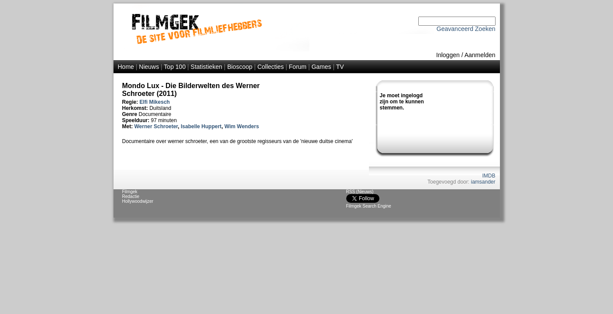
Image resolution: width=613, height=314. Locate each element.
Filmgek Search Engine (368, 206)
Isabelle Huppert (201, 126)
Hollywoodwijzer (138, 201)
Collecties (270, 66)
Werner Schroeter (156, 126)
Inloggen (448, 54)
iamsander (483, 182)
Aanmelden (480, 54)
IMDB (489, 176)
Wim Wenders (241, 126)
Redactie (130, 196)
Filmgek (130, 191)
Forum (297, 66)
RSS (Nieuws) (360, 191)
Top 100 (175, 66)
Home (126, 66)
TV (340, 66)
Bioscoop (239, 66)
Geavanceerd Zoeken (466, 28)
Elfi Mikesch (155, 102)
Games (321, 66)
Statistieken (206, 66)
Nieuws (149, 66)
